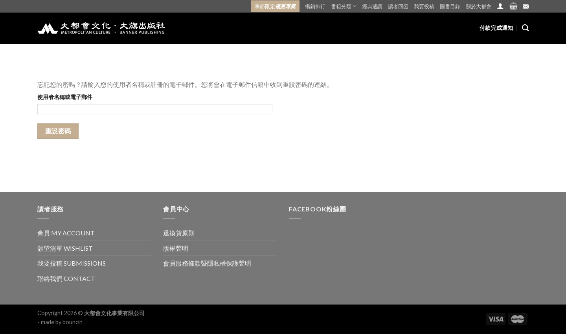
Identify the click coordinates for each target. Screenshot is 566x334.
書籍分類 (344, 6)
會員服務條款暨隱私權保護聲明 (207, 263)
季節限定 (275, 6)
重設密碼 (58, 130)
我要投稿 (424, 6)
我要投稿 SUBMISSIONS (71, 263)
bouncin (72, 322)
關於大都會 (478, 6)
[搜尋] (525, 28)
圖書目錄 (450, 6)
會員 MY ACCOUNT (66, 233)
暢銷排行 (315, 6)
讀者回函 (398, 6)
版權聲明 (175, 248)
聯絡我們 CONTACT (66, 278)
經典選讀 (372, 6)
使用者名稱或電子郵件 (64, 97)
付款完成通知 (496, 27)
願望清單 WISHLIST (65, 248)
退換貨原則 (179, 233)
